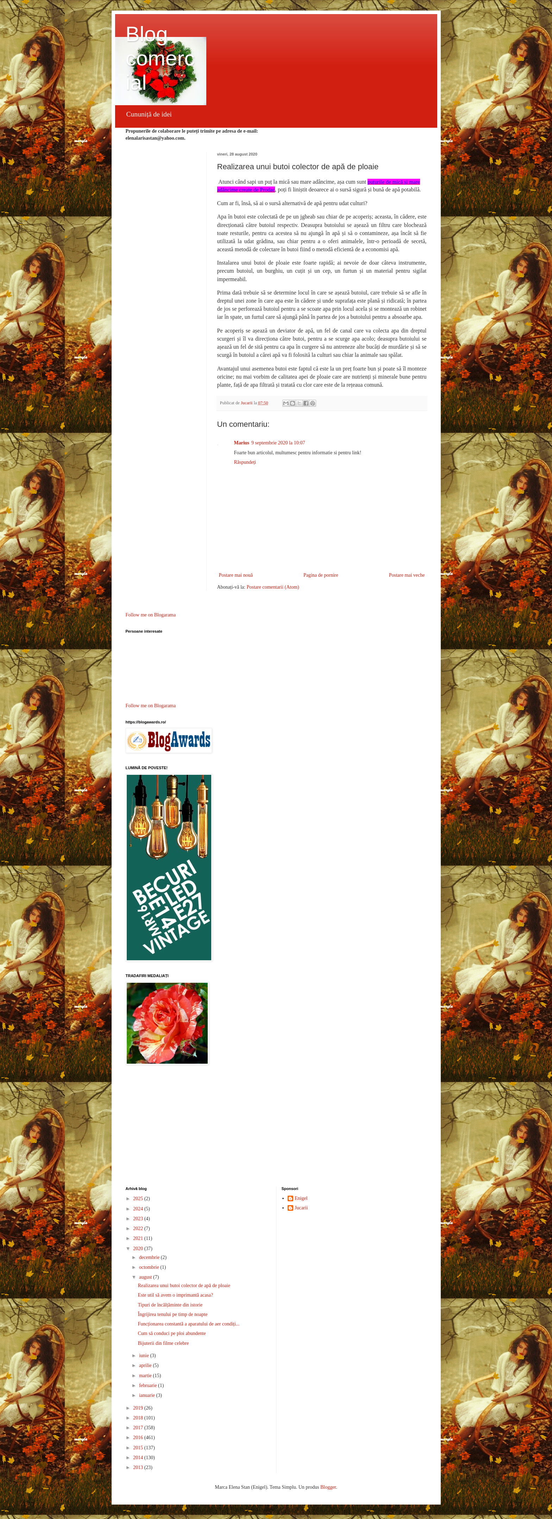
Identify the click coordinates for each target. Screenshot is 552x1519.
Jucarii (301, 1207)
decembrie (150, 1257)
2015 (138, 1447)
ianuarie (147, 1395)
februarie (148, 1385)
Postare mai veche (407, 575)
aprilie (146, 1365)
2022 (138, 1228)
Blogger (328, 1487)
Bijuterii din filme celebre (163, 1343)
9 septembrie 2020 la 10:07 (278, 442)
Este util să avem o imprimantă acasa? (175, 1295)
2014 (138, 1457)
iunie (144, 1355)
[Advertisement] (276, 1126)
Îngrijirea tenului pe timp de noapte (172, 1314)
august (146, 1277)
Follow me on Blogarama (151, 615)
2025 (138, 1198)
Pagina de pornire (320, 575)
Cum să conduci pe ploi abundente (172, 1333)
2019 (138, 1408)
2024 (138, 1208)
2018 (138, 1417)
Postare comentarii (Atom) (272, 587)
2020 (138, 1248)
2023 (138, 1218)
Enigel (301, 1198)
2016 (138, 1437)
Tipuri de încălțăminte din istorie (170, 1305)
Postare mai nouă (236, 575)
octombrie (149, 1267)
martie (146, 1375)
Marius (242, 442)
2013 (138, 1467)
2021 (138, 1238)
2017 (138, 1427)
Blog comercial (160, 58)
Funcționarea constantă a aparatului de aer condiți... (188, 1324)
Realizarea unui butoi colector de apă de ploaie (184, 1285)
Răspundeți (245, 462)
